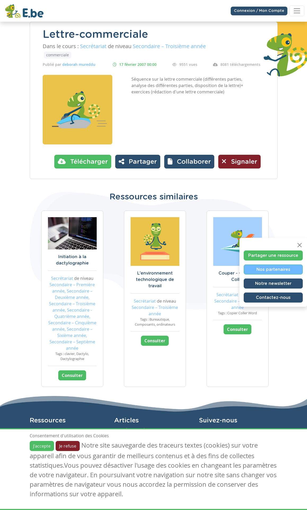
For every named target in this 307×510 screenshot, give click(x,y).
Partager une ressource (273, 255)
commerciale (57, 54)
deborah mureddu (78, 64)
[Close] (299, 245)
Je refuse (67, 446)
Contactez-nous (273, 297)
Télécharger (83, 161)
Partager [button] (138, 161)
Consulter (72, 375)
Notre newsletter (273, 283)
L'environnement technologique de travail (155, 279)
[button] (189, 162)
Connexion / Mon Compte (259, 11)
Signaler (239, 161)
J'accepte (42, 446)
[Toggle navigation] (297, 11)
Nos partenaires (273, 269)
